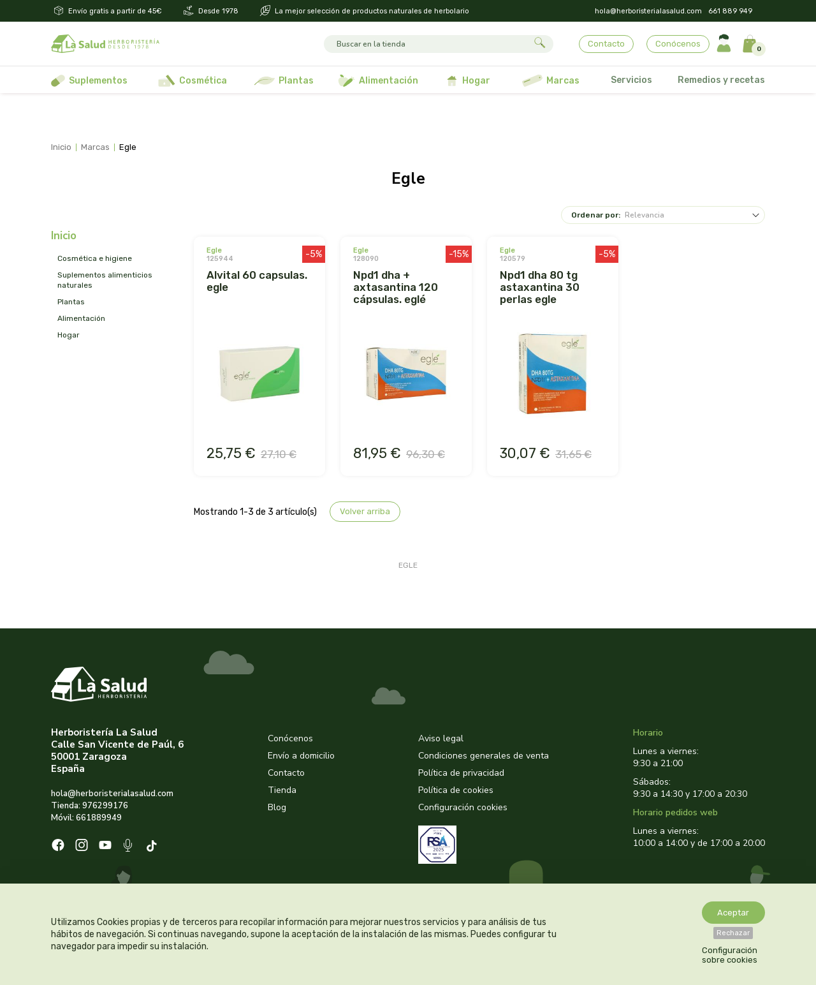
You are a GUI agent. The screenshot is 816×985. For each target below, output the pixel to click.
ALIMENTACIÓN (81, 318)
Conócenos (678, 43)
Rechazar (733, 933)
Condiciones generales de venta (483, 756)
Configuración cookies (462, 807)
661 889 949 (730, 11)
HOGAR (68, 334)
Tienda (282, 790)
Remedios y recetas (721, 80)
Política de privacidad (461, 773)
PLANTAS (71, 301)
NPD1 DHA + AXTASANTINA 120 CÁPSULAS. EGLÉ (395, 287)
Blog (277, 807)
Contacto (606, 43)
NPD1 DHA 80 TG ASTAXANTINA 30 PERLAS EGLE (539, 287)
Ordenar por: (595, 215)
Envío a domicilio (301, 756)
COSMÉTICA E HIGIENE (94, 258)
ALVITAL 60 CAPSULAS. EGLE (257, 281)
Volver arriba (365, 511)
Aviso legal (440, 738)
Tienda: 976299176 (89, 805)
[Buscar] (427, 44)
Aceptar (733, 912)
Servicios (631, 80)
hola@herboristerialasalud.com (648, 11)
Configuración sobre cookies (729, 955)
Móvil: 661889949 (86, 818)
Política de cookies (455, 790)
